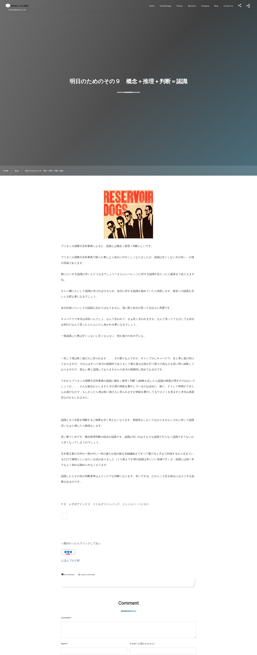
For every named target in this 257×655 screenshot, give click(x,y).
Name (64, 644)
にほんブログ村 (70, 560)
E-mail (133, 644)
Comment (65, 618)
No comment (69, 575)
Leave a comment (88, 575)
